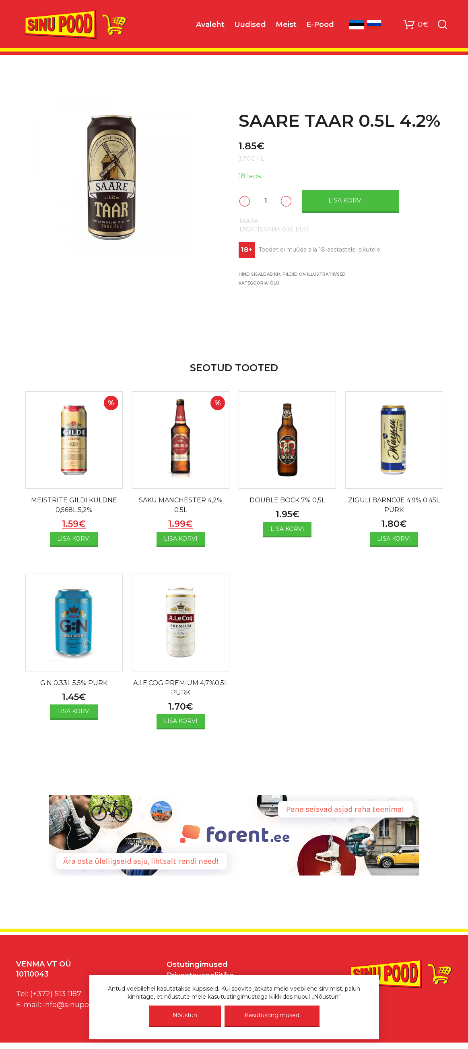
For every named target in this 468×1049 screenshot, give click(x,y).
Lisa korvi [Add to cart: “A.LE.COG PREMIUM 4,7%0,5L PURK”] (181, 721)
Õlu (274, 283)
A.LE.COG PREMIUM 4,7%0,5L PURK (180, 687)
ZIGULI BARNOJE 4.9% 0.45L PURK (394, 505)
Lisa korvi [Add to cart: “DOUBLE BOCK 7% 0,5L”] (287, 529)
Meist (286, 24)
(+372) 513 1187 (55, 993)
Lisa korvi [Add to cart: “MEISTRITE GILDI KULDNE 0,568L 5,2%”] (74, 538)
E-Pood (320, 24)
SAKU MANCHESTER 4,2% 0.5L (181, 505)
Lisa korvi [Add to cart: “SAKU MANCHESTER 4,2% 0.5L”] (181, 538)
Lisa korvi (345, 200)
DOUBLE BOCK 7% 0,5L (287, 500)
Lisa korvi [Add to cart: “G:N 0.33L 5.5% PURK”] (74, 711)
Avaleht (210, 24)
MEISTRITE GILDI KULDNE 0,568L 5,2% (74, 505)
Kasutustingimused (272, 1015)
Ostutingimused (197, 964)
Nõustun (185, 1015)
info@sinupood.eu (76, 1004)
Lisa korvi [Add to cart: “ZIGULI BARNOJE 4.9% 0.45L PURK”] (394, 538)
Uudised (250, 24)
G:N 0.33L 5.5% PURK (73, 683)
